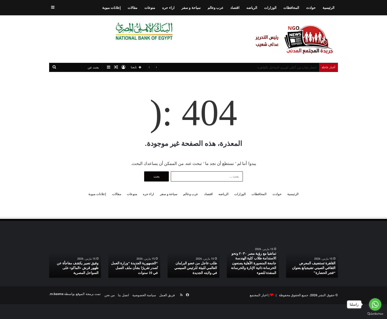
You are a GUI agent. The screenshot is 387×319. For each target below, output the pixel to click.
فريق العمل (167, 295)
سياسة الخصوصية (144, 295)
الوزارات (270, 8)
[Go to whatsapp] (375, 304)
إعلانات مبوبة (111, 8)
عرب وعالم (215, 8)
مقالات (132, 8)
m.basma (56, 294)
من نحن (109, 295)
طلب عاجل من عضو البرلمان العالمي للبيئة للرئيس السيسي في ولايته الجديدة (195, 268)
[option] (312, 258)
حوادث (311, 8)
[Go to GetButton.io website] (375, 314)
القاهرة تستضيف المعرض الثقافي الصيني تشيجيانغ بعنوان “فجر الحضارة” (314, 268)
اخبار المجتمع (259, 295)
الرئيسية (328, 8)
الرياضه (251, 8)
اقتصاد (234, 8)
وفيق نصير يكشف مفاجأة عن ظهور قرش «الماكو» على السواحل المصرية (77, 268)
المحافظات (291, 8)
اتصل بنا (123, 295)
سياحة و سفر (191, 8)
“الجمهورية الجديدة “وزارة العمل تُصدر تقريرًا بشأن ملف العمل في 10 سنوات (134, 268)
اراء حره (168, 8)
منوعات (149, 8)
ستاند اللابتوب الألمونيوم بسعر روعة (293, 67)
